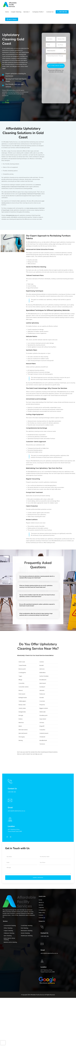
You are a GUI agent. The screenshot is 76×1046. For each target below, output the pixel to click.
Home (40, 906)
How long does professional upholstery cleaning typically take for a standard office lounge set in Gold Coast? (36, 578)
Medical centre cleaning (10, 948)
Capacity (41, 913)
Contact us (42, 923)
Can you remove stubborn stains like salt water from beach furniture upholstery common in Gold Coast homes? (37, 599)
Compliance (42, 916)
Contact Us (12, 794)
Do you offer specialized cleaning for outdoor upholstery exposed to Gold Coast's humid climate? (37, 609)
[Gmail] (10, 806)
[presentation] (2, 1042)
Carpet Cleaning (8, 936)
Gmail (10, 812)
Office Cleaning (8, 934)
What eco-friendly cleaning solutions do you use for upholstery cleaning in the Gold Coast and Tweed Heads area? (37, 589)
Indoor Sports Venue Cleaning (9, 944)
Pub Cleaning (24, 934)
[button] (38, 578)
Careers (41, 921)
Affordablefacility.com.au (12, 215)
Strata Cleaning (25, 939)
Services (41, 911)
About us (41, 908)
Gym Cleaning (8, 941)
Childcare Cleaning (9, 939)
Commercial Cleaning (10, 931)
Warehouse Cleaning (26, 941)
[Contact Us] (10, 787)
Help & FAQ (42, 918)
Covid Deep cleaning (26, 931)
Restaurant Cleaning (26, 936)
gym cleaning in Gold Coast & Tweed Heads (31, 194)
